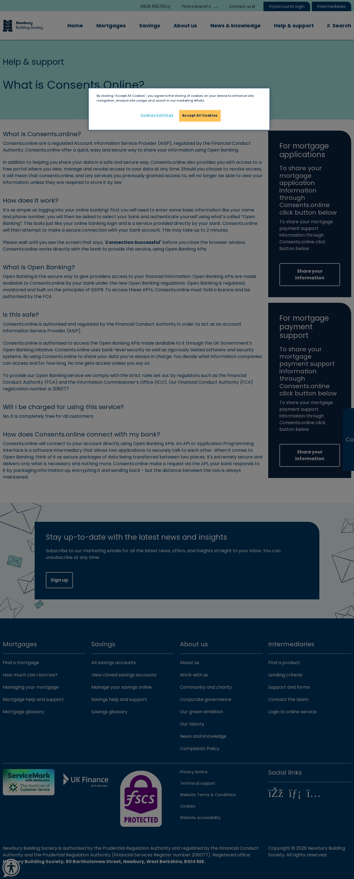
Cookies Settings (157, 115)
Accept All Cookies (200, 115)
